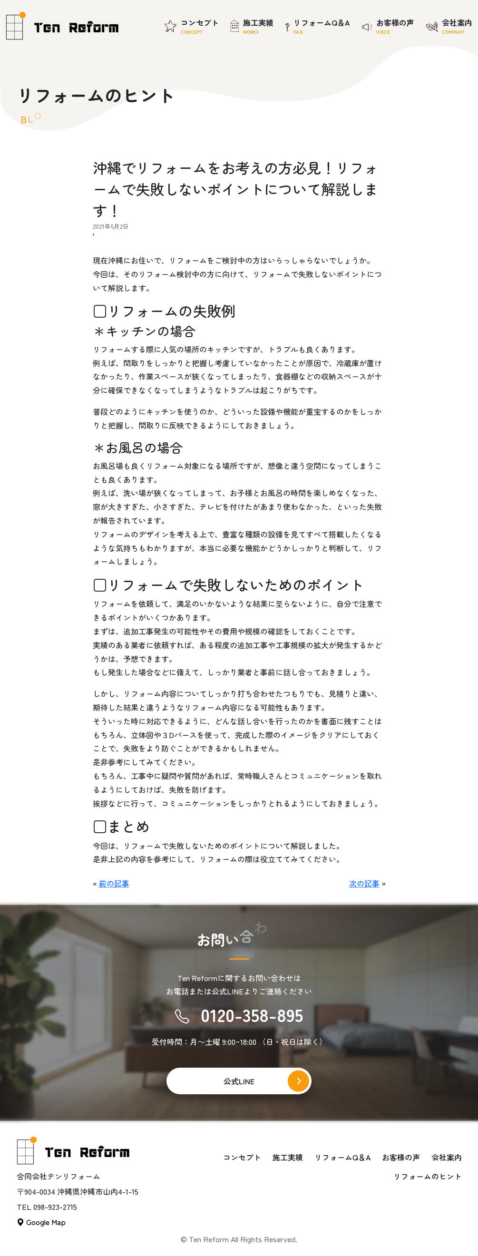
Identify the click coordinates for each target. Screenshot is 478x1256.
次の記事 (364, 883)
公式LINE (239, 1081)
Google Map (41, 1221)
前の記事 (114, 883)
